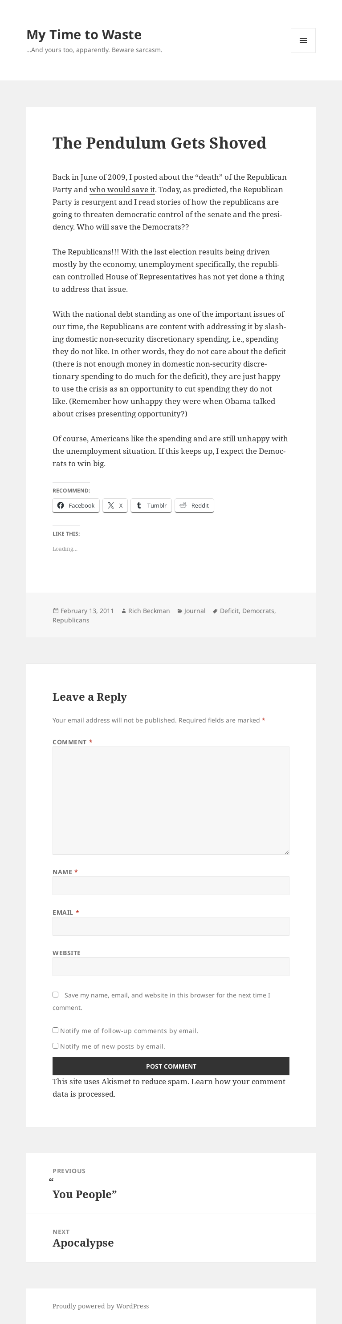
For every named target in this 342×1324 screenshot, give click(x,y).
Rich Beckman (149, 610)
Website (67, 953)
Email (66, 912)
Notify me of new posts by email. (113, 1046)
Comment (73, 742)
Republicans (71, 620)
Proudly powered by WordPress (101, 1306)
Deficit (229, 610)
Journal (195, 610)
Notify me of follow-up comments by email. (129, 1030)
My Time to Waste (84, 34)
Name (65, 872)
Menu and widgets (303, 52)
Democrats (258, 610)
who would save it (122, 189)
